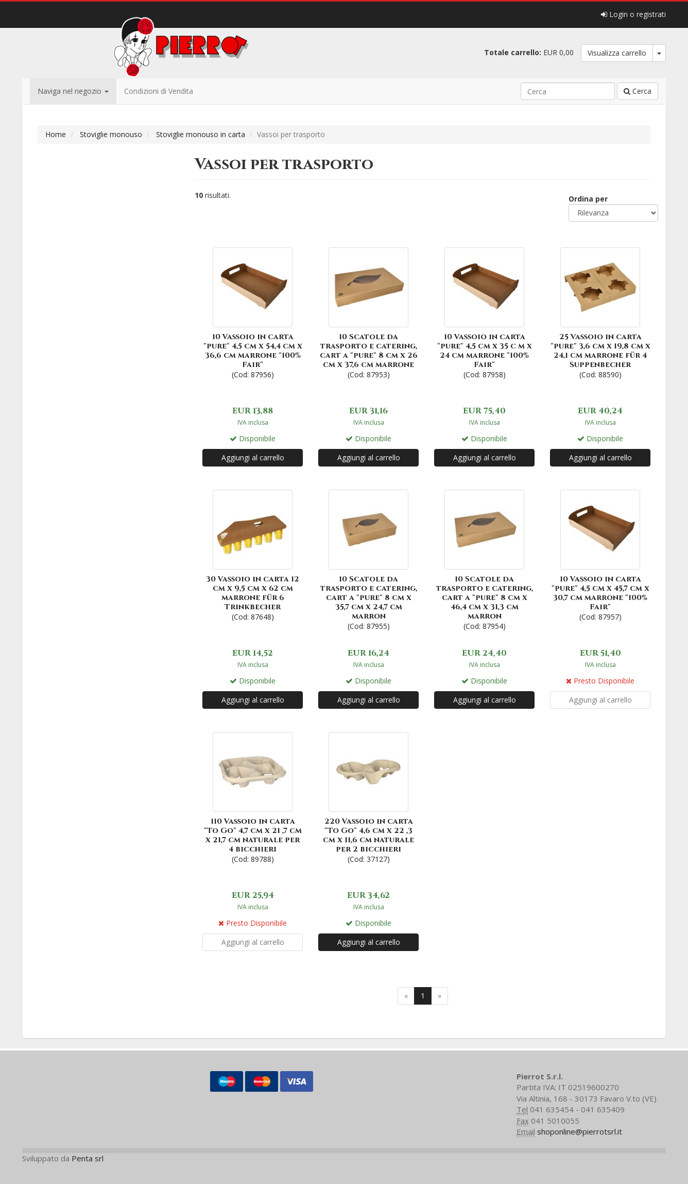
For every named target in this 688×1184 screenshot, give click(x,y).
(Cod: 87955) (368, 559)
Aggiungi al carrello (252, 457)
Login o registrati (633, 14)
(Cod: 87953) (368, 312)
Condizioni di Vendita (158, 91)
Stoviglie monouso (111, 134)
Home (55, 134)
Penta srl (88, 1158)
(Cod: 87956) (252, 312)
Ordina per (588, 199)
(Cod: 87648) (252, 554)
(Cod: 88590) (600, 312)
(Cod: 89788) (252, 796)
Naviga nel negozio (73, 91)
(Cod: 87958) (484, 312)
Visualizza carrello (617, 53)
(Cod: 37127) (368, 796)
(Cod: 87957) (600, 554)
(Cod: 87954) (484, 559)
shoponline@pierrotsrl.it (579, 1131)
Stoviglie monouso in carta (200, 134)
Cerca (637, 91)
